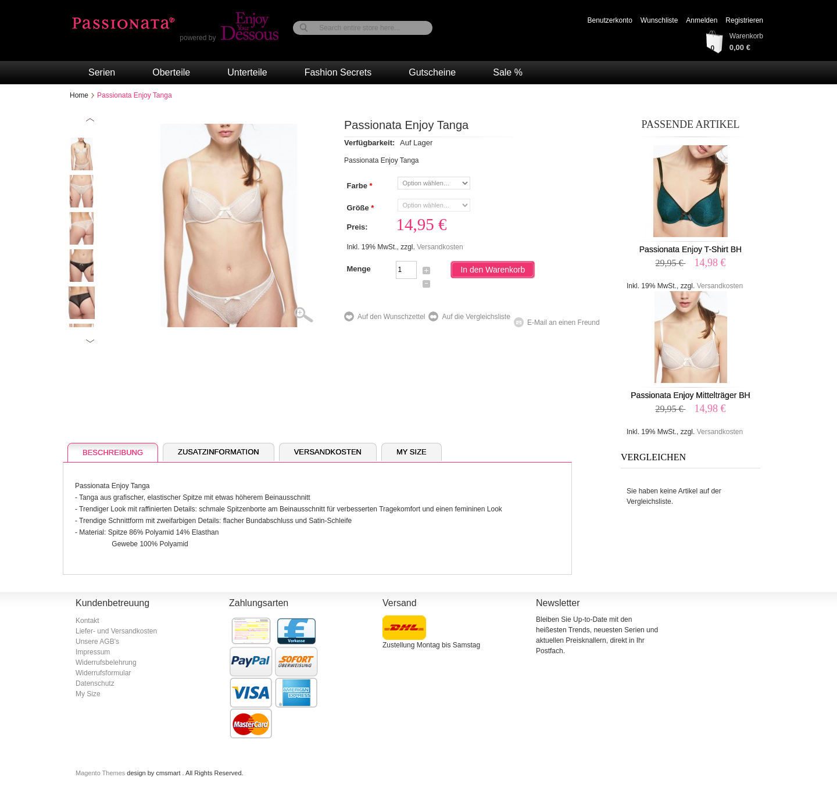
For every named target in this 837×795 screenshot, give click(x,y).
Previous (90, 120)
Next (90, 341)
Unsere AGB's (97, 642)
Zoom (310, 315)
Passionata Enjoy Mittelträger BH (690, 395)
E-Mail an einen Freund (563, 322)
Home (79, 95)
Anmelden (701, 20)
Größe (359, 208)
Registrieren (744, 20)
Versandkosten (440, 247)
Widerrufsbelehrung (106, 662)
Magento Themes (101, 772)
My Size (411, 451)
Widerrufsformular (103, 673)
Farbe (358, 186)
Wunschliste (659, 20)
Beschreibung (113, 452)
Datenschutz (95, 683)
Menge (358, 268)
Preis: (356, 227)
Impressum (93, 652)
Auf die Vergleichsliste (476, 317)
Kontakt (87, 621)
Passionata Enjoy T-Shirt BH (690, 249)
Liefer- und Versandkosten (116, 631)
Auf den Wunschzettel (391, 317)
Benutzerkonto (609, 20)
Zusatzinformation (218, 451)
